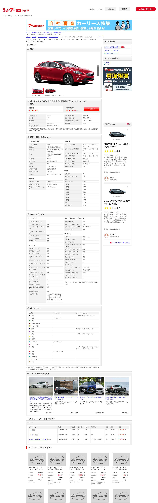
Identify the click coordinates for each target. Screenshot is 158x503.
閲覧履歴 (124, 9)
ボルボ (108, 62)
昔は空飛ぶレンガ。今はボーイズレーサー (117, 145)
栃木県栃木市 (114, 179)
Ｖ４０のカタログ (53, 37)
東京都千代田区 (114, 236)
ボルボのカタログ (42, 37)
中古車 (28, 32)
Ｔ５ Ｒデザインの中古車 (57, 32)
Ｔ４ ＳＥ (32, 434)
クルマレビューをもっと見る (120, 243)
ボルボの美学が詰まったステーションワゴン (117, 202)
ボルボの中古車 (35, 32)
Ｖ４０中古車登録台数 (111, 47)
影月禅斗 (113, 235)
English (92, 9)
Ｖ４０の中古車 (45, 32)
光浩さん (113, 178)
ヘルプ (100, 9)
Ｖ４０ (108, 64)
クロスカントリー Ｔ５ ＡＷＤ (38, 439)
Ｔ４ (30, 429)
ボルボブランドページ (112, 53)
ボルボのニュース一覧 (111, 50)
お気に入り (111, 9)
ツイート (100, 36)
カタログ (34, 37)
